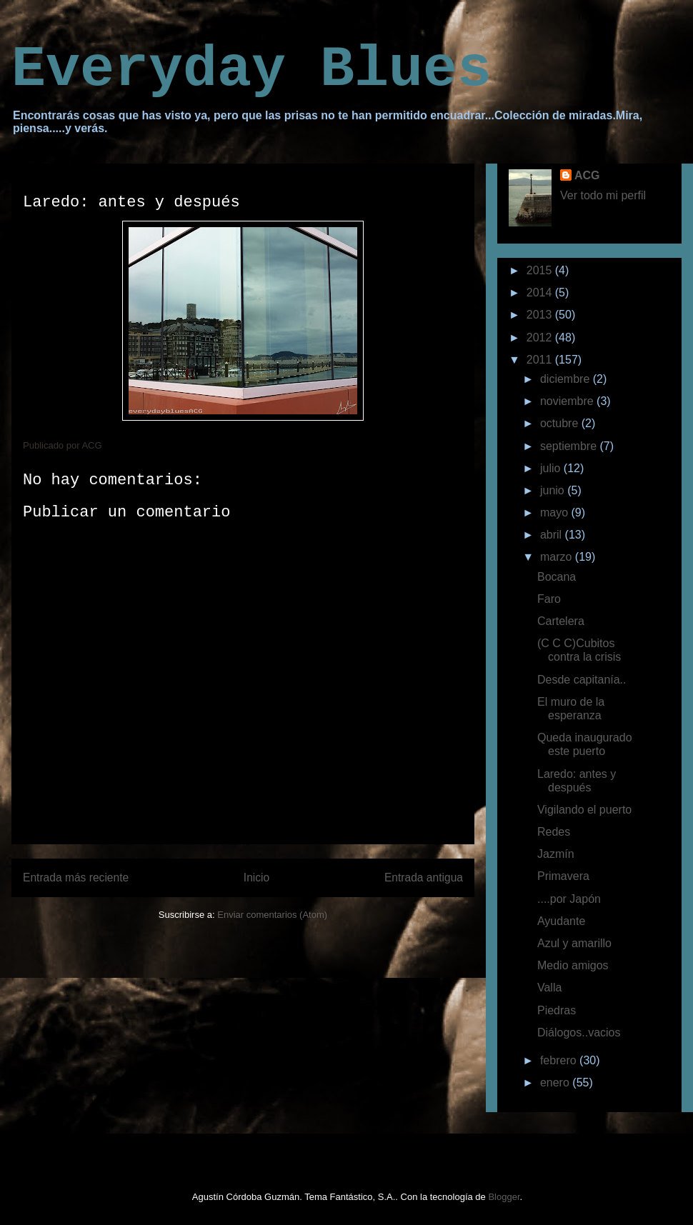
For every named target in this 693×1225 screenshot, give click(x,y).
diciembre (566, 379)
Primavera (563, 876)
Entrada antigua (423, 877)
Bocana (556, 577)
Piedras (556, 1010)
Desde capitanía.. (582, 680)
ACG (587, 175)
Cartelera (560, 621)
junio (553, 490)
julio (552, 468)
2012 (541, 337)
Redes (553, 832)
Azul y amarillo (574, 943)
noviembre (568, 401)
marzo (557, 557)
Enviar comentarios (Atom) (272, 914)
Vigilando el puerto (584, 810)
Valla (549, 987)
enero (556, 1082)
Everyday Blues (251, 69)
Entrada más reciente (76, 877)
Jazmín (555, 854)
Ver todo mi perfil (603, 195)
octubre (561, 423)
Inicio (256, 877)
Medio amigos (573, 965)
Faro (549, 599)
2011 (541, 360)
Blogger (503, 1196)
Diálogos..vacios (579, 1032)
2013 (541, 315)
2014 (541, 292)
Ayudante (561, 921)
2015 (541, 270)
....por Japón (569, 899)
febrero (559, 1060)
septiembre (570, 446)
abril (552, 535)
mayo (556, 512)
